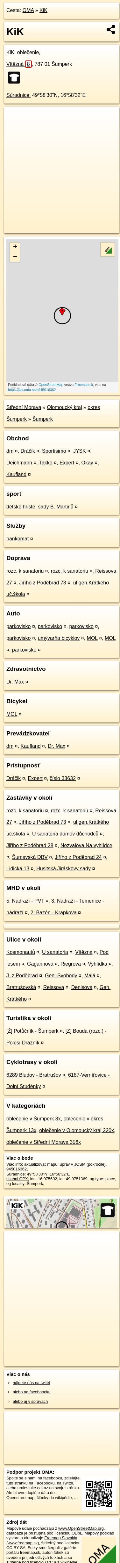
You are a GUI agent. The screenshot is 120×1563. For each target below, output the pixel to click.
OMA (28, 10)
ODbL (77, 1533)
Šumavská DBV (30, 857)
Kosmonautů (20, 952)
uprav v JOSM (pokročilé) (82, 1164)
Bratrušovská (21, 987)
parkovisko (18, 626)
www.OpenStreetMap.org (81, 1528)
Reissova (53, 987)
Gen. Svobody (61, 975)
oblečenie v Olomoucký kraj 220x (76, 1130)
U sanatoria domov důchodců (65, 833)
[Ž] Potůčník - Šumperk (32, 1031)
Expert (67, 462)
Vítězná (19, 64)
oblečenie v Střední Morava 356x (43, 1142)
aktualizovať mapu (40, 1164)
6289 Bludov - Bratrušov (33, 1075)
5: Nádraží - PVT (25, 901)
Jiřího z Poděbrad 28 (29, 845)
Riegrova (70, 964)
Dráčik (27, 451)
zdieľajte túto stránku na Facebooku (43, 1480)
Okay (87, 462)
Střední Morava (23, 407)
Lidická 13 (17, 868)
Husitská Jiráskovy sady (63, 868)
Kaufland (16, 474)
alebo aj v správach (30, 1401)
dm (9, 451)
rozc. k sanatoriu (25, 571)
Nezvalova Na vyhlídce (86, 845)
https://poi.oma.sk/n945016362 (32, 390)
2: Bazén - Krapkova (54, 912)
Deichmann (19, 462)
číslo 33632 (63, 778)
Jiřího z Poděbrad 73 (42, 582)
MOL (92, 638)
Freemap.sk (83, 385)
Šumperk (42, 419)
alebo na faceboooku (32, 1392)
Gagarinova (40, 964)
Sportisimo (54, 451)
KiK (43, 10)
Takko (46, 462)
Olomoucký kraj (64, 407)
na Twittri (65, 1483)
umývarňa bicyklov (59, 638)
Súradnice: (18, 95)
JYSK (79, 451)
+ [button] (15, 247)
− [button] (15, 257)
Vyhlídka (97, 964)
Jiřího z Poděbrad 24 (78, 857)
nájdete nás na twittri (31, 1382)
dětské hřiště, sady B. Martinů (40, 506)
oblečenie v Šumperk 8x (33, 1118)
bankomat (17, 538)
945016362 (16, 1169)
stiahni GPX (17, 1178)
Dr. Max (15, 681)
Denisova (82, 987)
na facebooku (50, 1478)
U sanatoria (55, 952)
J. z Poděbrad (22, 975)
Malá (89, 975)
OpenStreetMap (51, 385)
